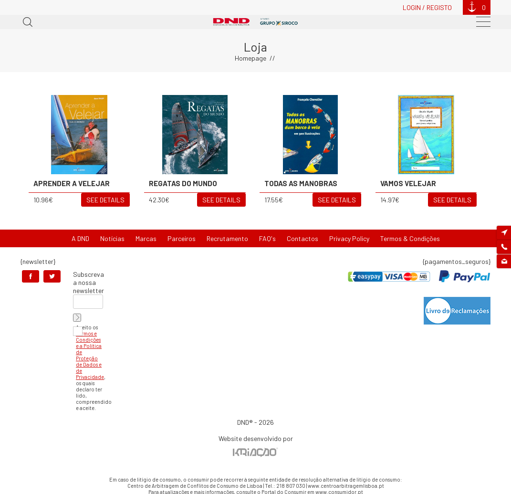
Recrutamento (227, 238)
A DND (80, 238)
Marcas (146, 238)
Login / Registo (427, 7)
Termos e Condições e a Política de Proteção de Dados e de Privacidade (90, 355)
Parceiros (181, 238)
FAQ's (267, 238)
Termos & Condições (410, 238)
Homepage (250, 58)
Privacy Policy (349, 238)
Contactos (302, 238)
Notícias (112, 238)
